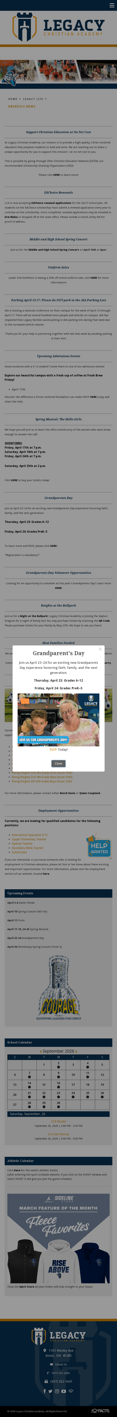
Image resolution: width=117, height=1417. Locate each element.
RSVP (53, 749)
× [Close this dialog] (100, 649)
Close (58, 763)
